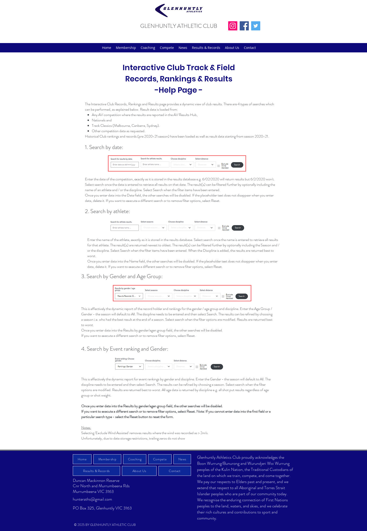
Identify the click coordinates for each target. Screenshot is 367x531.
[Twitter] (255, 25)
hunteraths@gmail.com (92, 499)
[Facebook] (244, 25)
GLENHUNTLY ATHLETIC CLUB (178, 26)
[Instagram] (232, 25)
